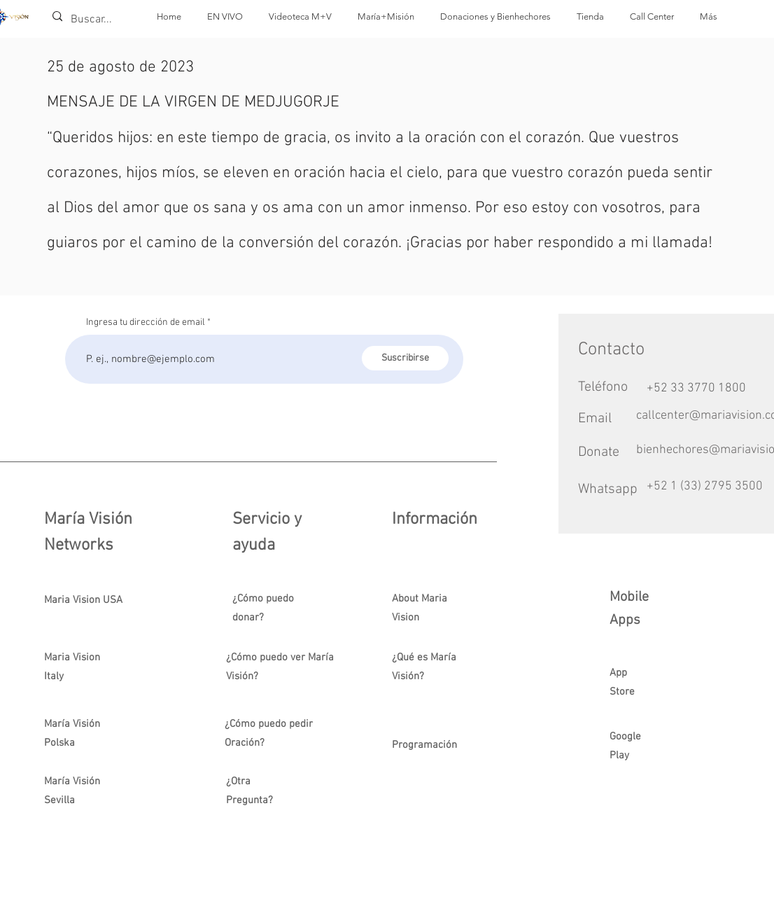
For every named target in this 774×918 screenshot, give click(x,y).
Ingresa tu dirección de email (145, 323)
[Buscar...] (92, 19)
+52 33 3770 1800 (696, 388)
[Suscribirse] (405, 358)
